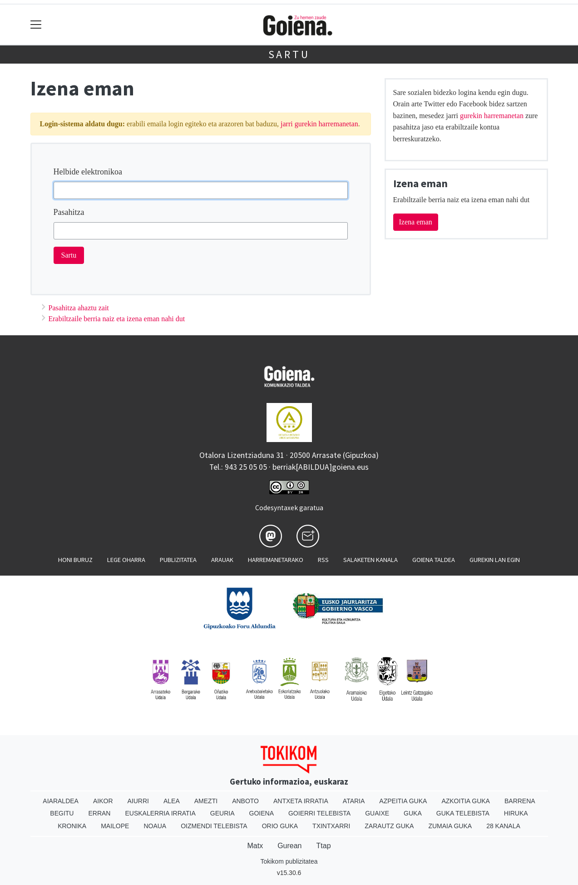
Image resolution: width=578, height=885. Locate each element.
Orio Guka (280, 826)
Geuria (222, 813)
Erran (99, 813)
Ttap (323, 846)
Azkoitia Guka (465, 801)
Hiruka (516, 813)
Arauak (222, 560)
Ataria (354, 801)
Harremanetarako (275, 560)
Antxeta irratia (300, 801)
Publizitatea (178, 560)
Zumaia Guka (450, 826)
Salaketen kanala (370, 560)
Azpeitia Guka (403, 801)
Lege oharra (126, 560)
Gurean (289, 846)
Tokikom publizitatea (288, 861)
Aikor (103, 801)
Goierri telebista (319, 813)
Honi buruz (75, 560)
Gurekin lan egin (494, 560)
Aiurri (138, 801)
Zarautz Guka (389, 826)
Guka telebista (462, 813)
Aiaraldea (61, 801)
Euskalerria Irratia (160, 813)
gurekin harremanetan (492, 115)
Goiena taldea (433, 560)
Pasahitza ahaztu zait (79, 308)
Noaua (154, 826)
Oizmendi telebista (214, 826)
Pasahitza (69, 212)
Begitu (62, 813)
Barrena (519, 801)
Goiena (261, 813)
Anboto (245, 801)
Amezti (205, 801)
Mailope (115, 826)
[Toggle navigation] (36, 25)
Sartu (289, 54)
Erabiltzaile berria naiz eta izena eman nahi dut (117, 319)
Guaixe (377, 813)
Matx (255, 846)
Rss (323, 560)
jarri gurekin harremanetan (319, 124)
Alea (171, 801)
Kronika (72, 826)
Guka (413, 813)
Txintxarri (331, 826)
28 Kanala (503, 826)
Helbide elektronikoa (88, 171)
